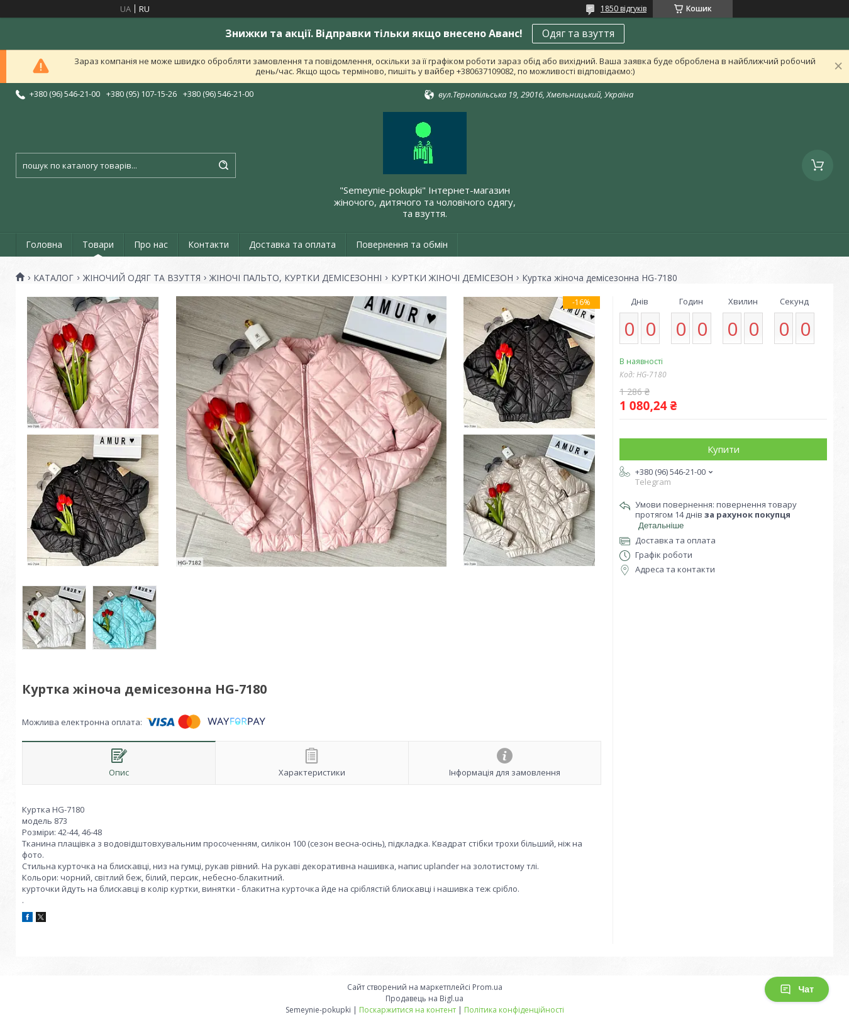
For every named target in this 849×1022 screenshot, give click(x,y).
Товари (98, 244)
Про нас (151, 244)
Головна (44, 244)
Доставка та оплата (292, 244)
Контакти (208, 244)
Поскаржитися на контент (407, 1009)
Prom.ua (487, 987)
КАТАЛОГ (53, 278)
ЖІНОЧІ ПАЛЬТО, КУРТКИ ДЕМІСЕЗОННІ (295, 278)
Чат (797, 989)
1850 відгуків (623, 8)
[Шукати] (223, 165)
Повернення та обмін (402, 244)
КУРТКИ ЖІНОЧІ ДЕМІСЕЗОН (452, 278)
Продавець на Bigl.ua (424, 998)
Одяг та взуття (578, 33)
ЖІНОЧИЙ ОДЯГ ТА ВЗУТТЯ (142, 278)
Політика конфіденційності (514, 1009)
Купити (724, 449)
